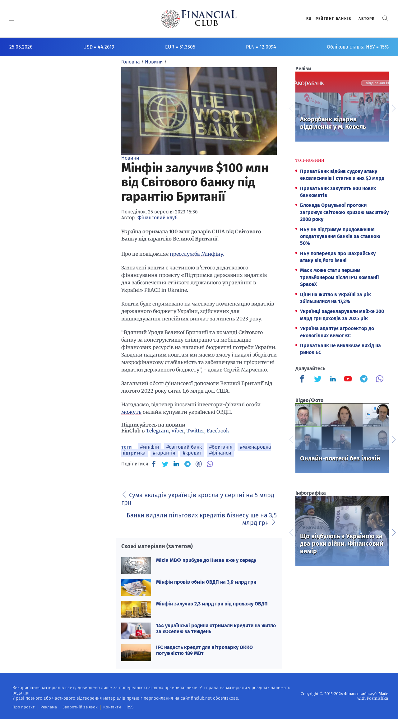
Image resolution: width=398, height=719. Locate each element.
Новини (130, 158)
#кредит (192, 453)
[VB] (210, 464)
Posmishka (378, 698)
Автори (367, 18)
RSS (120, 707)
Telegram (157, 430)
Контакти (104, 707)
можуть (131, 412)
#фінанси (220, 453)
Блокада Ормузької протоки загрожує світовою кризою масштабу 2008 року (344, 212)
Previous (291, 107)
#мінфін (149, 447)
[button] (385, 18)
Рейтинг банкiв (333, 18)
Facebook (218, 430)
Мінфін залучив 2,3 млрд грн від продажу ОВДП (212, 604)
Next (393, 107)
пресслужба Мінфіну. (197, 254)
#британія (221, 447)
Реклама (45, 707)
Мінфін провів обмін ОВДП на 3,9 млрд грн (206, 582)
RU (309, 18)
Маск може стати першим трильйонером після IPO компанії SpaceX (339, 277)
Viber (177, 430)
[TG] (187, 464)
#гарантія (164, 453)
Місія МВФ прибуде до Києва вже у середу (206, 560)
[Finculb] (303, 379)
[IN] (176, 464)
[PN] (199, 464)
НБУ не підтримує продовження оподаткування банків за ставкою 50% (340, 236)
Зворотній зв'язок (74, 707)
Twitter (195, 430)
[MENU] (11, 19)
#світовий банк (184, 447)
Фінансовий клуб (157, 218)
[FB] (154, 464)
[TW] (165, 464)
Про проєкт (22, 707)
